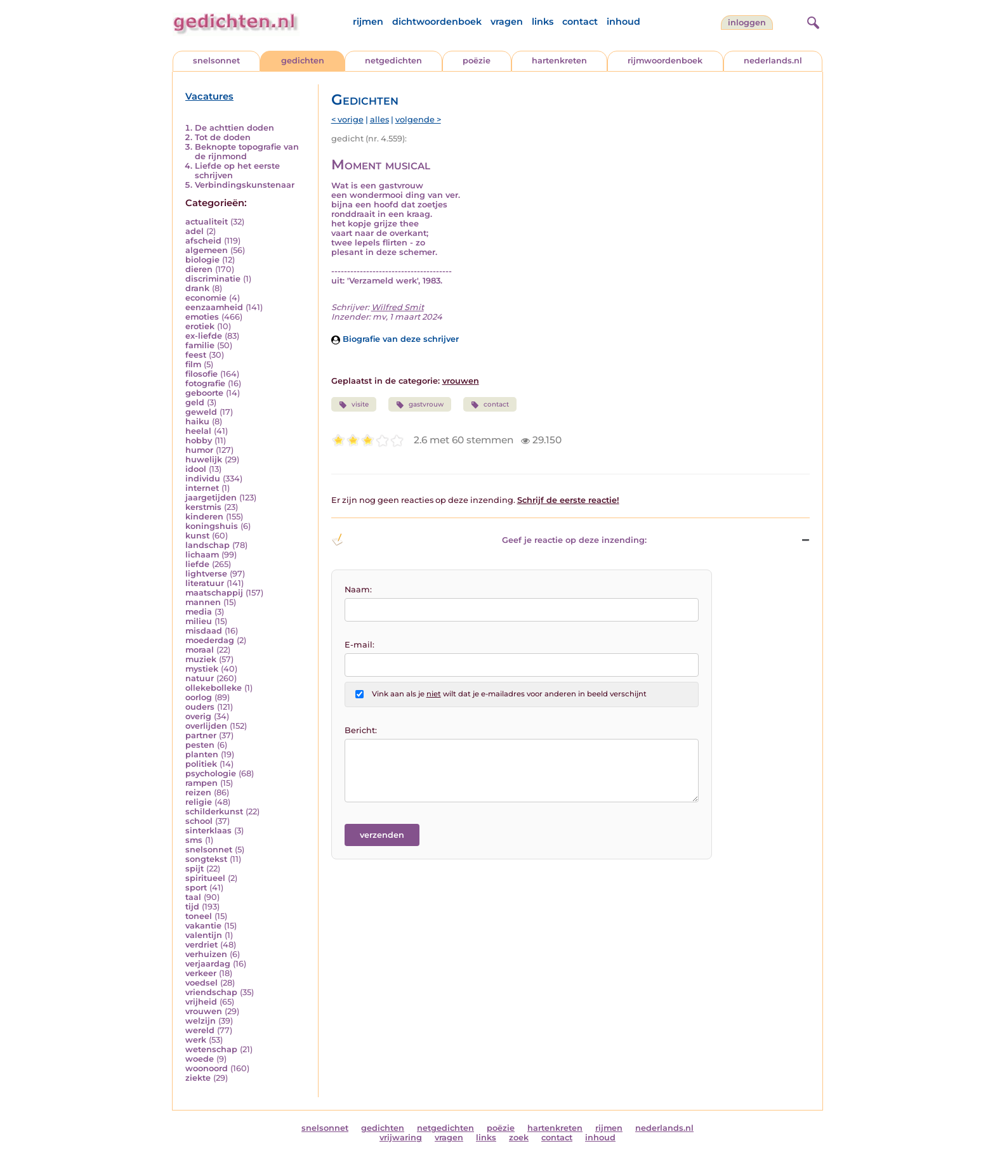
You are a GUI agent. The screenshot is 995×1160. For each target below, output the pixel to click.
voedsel (201, 982)
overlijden (206, 726)
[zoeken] (811, 21)
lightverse (206, 573)
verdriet (201, 944)
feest (195, 355)
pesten (199, 745)
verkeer (200, 973)
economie (206, 298)
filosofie (201, 374)
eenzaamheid (214, 307)
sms (193, 840)
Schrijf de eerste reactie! (568, 500)
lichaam (202, 554)
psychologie (210, 773)
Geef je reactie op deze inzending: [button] (489, 540)
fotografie (205, 383)
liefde (197, 564)
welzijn (200, 1021)
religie (198, 802)
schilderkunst (214, 811)
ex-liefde (203, 336)
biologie (202, 259)
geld (194, 402)
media (198, 611)
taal (193, 897)
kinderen (204, 516)
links (542, 21)
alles (379, 119)
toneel (198, 916)
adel (194, 231)
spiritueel (205, 878)
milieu (198, 621)
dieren (199, 269)
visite (354, 404)
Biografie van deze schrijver (395, 339)
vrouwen (203, 1011)
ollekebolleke (213, 688)
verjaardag (207, 963)
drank (197, 288)
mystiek (201, 669)
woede (199, 1059)
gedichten (302, 60)
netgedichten (393, 60)
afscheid (203, 240)
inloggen (747, 22)
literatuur (204, 583)
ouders (199, 707)
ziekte (198, 1078)
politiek (201, 764)
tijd (192, 906)
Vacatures (209, 96)
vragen (507, 21)
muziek (200, 659)
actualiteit (206, 221)
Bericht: (361, 730)
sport (196, 887)
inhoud (623, 21)
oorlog (198, 697)
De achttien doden (234, 128)
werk (195, 1040)
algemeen (206, 250)
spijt (194, 868)
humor (199, 450)
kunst (197, 535)
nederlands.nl (773, 60)
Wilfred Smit (397, 307)
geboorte (204, 393)
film (193, 364)
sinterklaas (208, 830)
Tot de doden (223, 137)
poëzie (477, 60)
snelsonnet (216, 60)
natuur (199, 678)
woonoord (206, 1068)
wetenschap (211, 1049)
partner (200, 735)
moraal (199, 650)
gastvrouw (420, 404)
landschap (207, 545)
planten (201, 754)
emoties (202, 317)
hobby (198, 440)
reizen (198, 792)
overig (198, 716)
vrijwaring (400, 1137)
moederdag (209, 640)
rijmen (368, 21)
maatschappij (214, 592)
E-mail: (359, 644)
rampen (201, 783)
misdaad (203, 630)
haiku (197, 421)
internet (202, 488)
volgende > (418, 119)
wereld (199, 1030)
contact (580, 21)
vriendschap (211, 992)
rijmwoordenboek (665, 60)
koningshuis (211, 526)
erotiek (199, 326)
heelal (198, 431)
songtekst (206, 859)
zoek (519, 1137)
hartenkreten (559, 60)
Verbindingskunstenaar (244, 185)
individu (202, 478)
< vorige (347, 119)
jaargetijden (211, 497)
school (199, 821)
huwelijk (203, 459)
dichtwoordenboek (437, 21)
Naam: (358, 589)
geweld (201, 412)
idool (195, 469)
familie (199, 345)
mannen (203, 602)
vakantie (203, 925)
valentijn (203, 935)
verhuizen (206, 954)
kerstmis (203, 507)
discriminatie (213, 278)
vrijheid (201, 1002)
